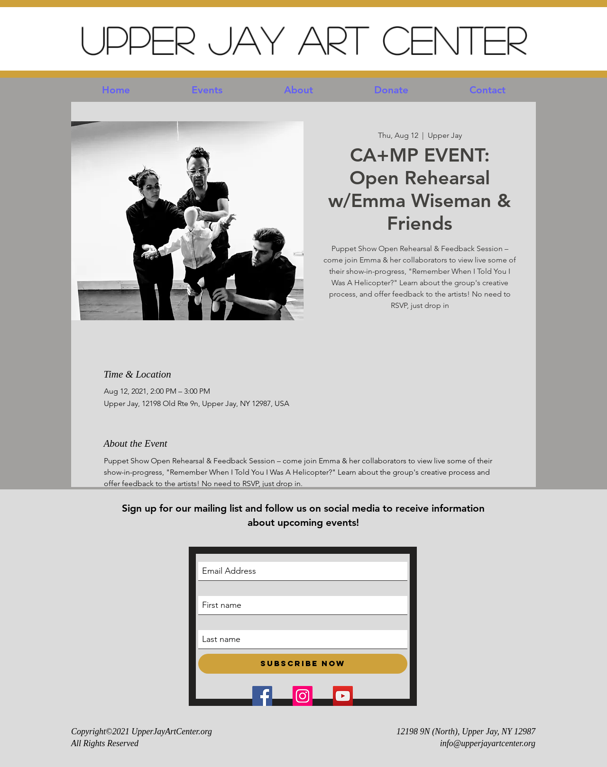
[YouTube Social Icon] (343, 696)
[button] (207, 90)
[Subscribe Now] (302, 664)
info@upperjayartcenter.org (487, 743)
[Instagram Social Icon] (303, 696)
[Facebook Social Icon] (262, 696)
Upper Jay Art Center (303, 39)
